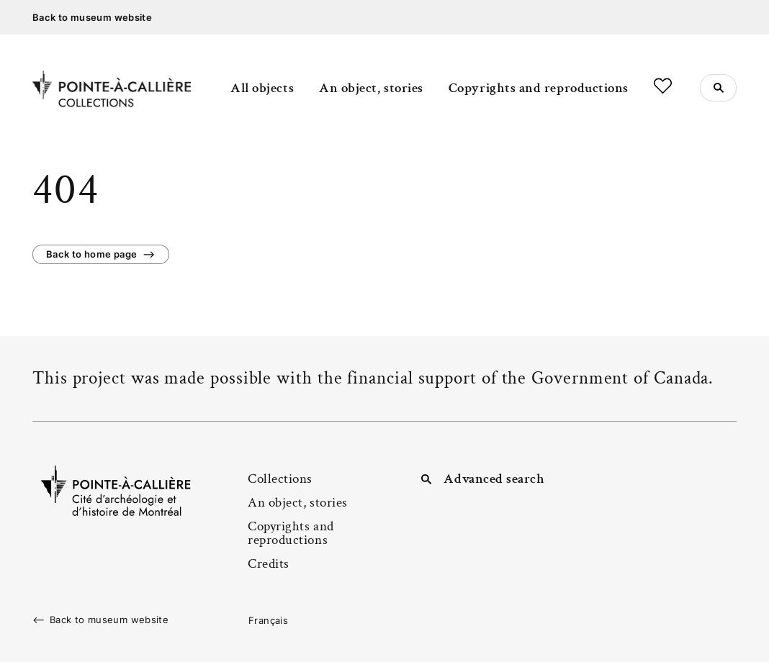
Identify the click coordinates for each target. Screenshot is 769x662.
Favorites (663, 86)
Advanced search (494, 479)
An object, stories (371, 88)
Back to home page (91, 254)
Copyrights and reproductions (539, 88)
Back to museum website (92, 17)
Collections (280, 479)
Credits (268, 564)
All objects (262, 88)
